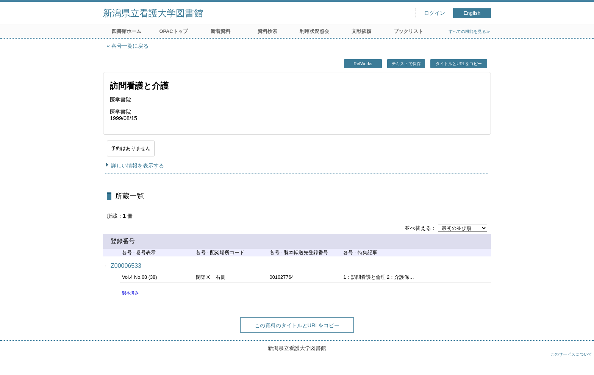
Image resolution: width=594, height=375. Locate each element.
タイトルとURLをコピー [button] (458, 63)
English (472, 13)
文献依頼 (361, 31)
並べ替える (418, 228)
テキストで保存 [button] (406, 63)
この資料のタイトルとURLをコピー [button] (297, 325)
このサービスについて (571, 354)
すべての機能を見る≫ (469, 31)
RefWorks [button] (363, 63)
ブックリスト (408, 31)
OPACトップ (173, 31)
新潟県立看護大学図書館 (153, 13)
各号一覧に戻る (129, 46)
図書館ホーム (126, 31)
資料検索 (267, 31)
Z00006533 (126, 265)
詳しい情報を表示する (137, 165)
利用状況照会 (314, 31)
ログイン (434, 13)
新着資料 (220, 31)
